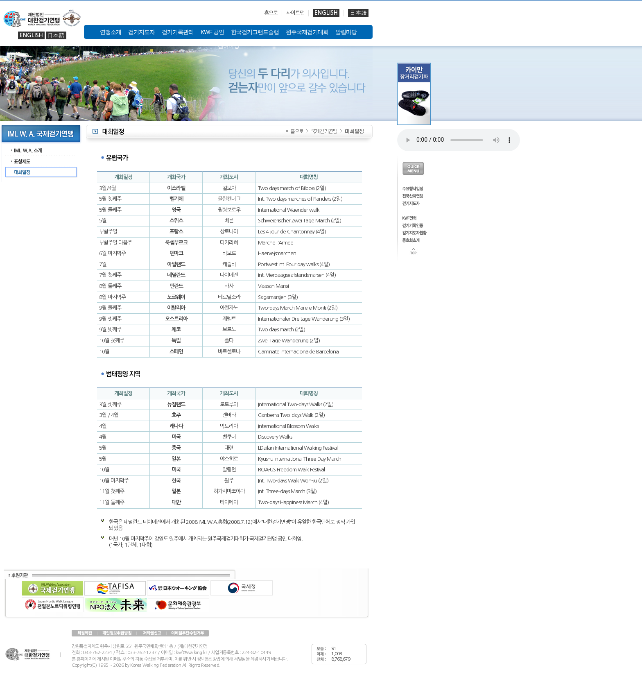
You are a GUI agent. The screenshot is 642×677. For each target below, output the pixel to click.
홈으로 (271, 13)
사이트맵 (295, 13)
